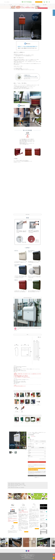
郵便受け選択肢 (12, 483)
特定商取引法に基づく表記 (28, 557)
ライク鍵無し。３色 (38, 420)
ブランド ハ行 (12, 486)
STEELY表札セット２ (16, 402)
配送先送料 (29, 455)
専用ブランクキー (38, 402)
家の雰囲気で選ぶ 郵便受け (17, 483)
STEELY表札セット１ (38, 395)
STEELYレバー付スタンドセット (22, 395)
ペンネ (15, 486)
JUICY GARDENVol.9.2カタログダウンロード (43, 520)
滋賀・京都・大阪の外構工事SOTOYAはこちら (42, 512)
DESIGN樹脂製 (22, 402)
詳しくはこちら (15, 522)
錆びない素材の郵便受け (21, 487)
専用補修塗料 (22, 409)
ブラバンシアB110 (22, 420)
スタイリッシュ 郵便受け (23, 485)
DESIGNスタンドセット (27, 402)
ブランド (9, 486)
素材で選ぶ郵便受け (16, 487)
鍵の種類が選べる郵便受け (22, 484)
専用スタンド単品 (33, 402)
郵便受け (9, 483)
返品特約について (37, 477)
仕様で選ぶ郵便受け (16, 484)
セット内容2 (29, 452)
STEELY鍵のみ (27, 395)
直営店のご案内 (42, 505)
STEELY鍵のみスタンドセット (33, 395)
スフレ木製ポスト (27, 420)
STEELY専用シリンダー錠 (16, 409)
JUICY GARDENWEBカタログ (42, 515)
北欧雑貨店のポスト (16, 420)
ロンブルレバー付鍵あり (33, 420)
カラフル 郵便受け (22, 483)
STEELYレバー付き (16, 395)
